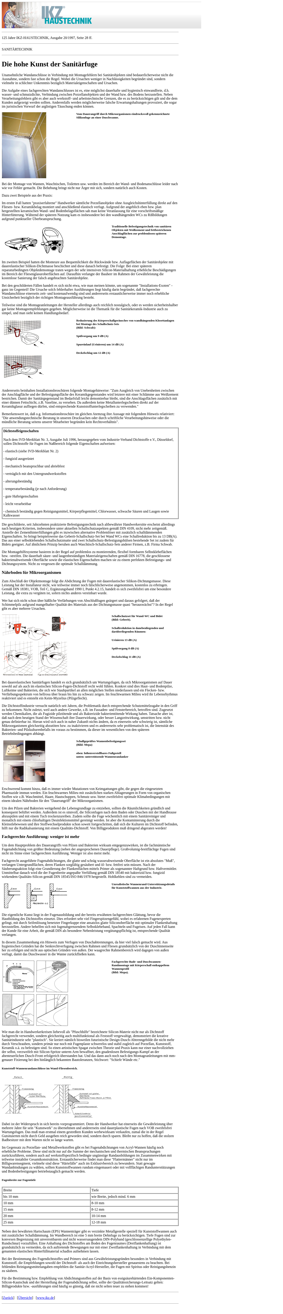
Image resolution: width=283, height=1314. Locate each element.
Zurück (8, 1298)
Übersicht (25, 1298)
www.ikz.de (45, 1298)
